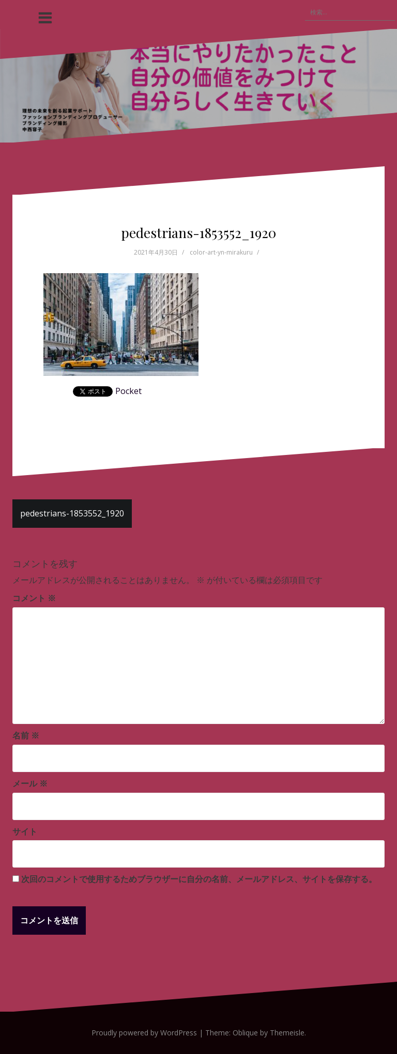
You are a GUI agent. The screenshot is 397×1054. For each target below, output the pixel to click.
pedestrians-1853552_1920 (72, 513)
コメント (34, 598)
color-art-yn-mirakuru (221, 252)
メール (30, 783)
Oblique (245, 1032)
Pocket (128, 391)
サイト (24, 831)
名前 (25, 735)
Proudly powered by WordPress (144, 1032)
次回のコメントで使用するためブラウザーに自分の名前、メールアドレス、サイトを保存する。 (199, 879)
